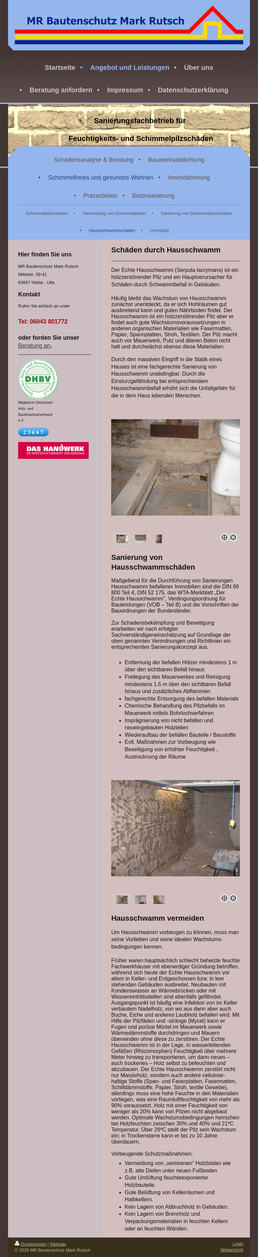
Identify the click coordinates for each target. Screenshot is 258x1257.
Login (237, 1243)
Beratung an (34, 345)
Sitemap (58, 1244)
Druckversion (30, 1244)
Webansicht (231, 1249)
